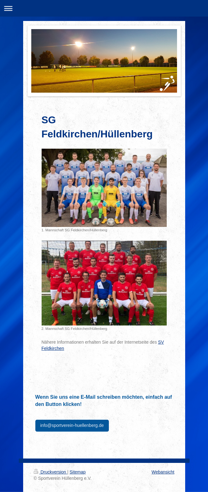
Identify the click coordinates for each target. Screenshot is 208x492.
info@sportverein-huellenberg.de (72, 425)
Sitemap (78, 471)
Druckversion (50, 471)
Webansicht (163, 471)
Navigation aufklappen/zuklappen (104, 8)
